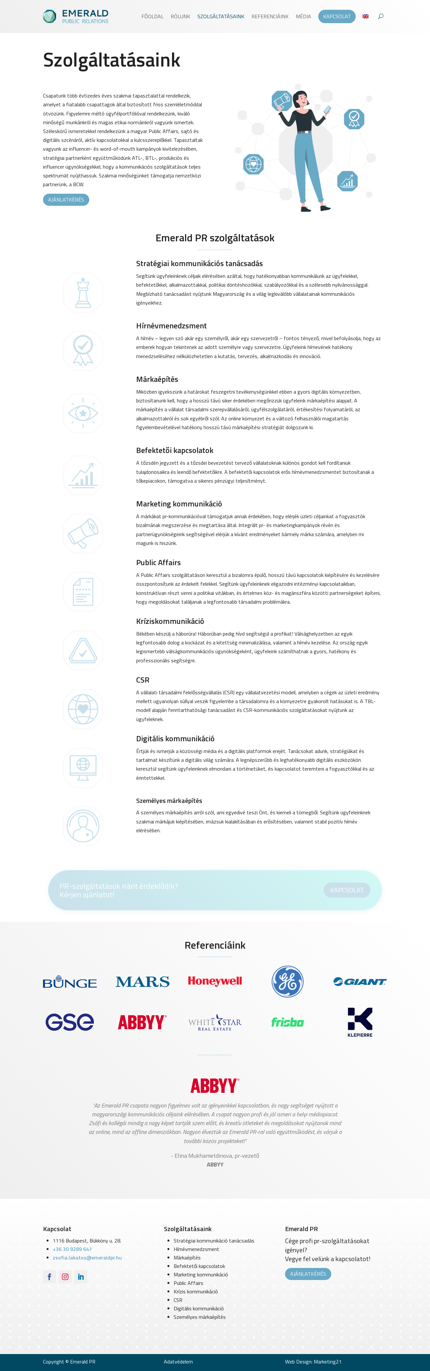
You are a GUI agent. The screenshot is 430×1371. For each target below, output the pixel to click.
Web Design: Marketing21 (313, 1361)
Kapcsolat (337, 16)
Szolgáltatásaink (220, 16)
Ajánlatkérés (66, 199)
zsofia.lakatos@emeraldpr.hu (87, 1257)
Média (303, 16)
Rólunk (180, 16)
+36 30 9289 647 (72, 1249)
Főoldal (152, 16)
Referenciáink (270, 16)
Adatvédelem (178, 1361)
